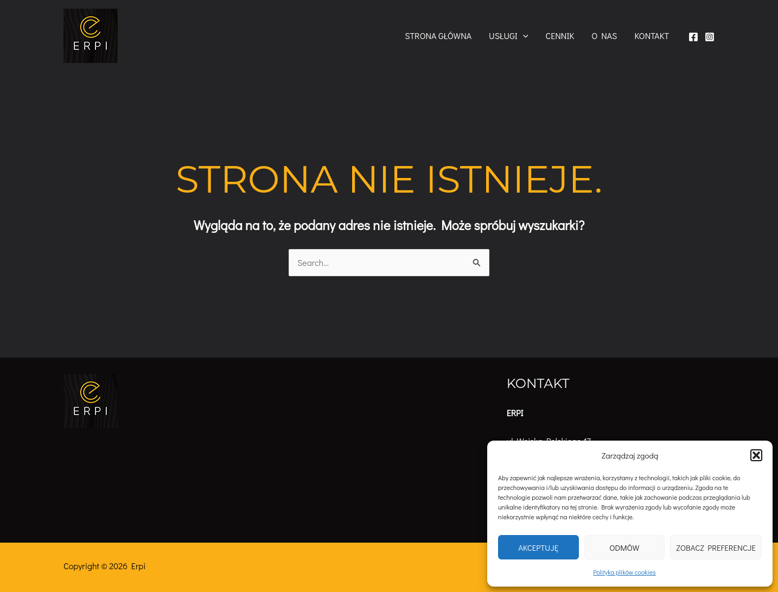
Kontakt (651, 35)
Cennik (560, 35)
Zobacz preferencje (716, 547)
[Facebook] (693, 37)
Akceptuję (538, 547)
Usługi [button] (508, 36)
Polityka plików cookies (624, 572)
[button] (756, 455)
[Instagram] (710, 37)
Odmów (624, 547)
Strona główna (438, 35)
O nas (604, 35)
